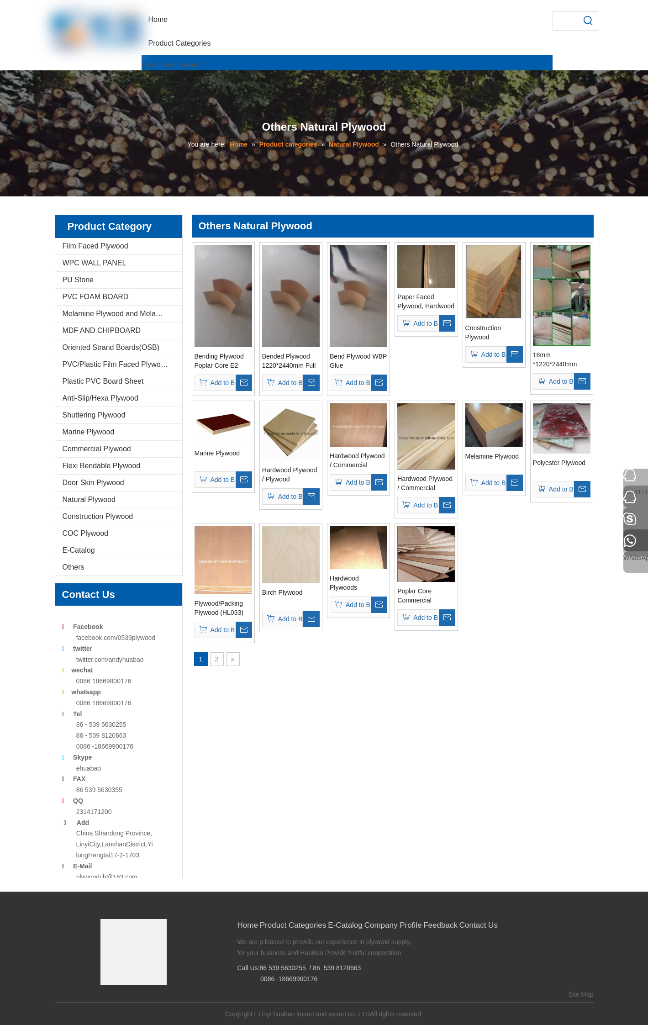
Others (73, 567)
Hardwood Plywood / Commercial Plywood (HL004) (357, 461)
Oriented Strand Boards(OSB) (111, 347)
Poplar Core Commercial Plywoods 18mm (420, 596)
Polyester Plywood (559, 462)
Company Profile (393, 925)
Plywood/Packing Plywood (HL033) (219, 608)
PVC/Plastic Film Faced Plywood (116, 364)
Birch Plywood (282, 592)
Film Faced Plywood (170, 65)
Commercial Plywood (97, 449)
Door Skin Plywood (93, 482)
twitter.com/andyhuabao (110, 659)
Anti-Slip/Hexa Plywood (100, 398)
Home (247, 925)
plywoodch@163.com (106, 877)
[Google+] (120, 1000)
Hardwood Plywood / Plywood (289, 474)
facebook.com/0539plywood (116, 637)
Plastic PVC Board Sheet (103, 381)
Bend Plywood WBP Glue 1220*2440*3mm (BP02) (358, 361)
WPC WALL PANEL (94, 263)
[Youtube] (148, 1000)
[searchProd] (566, 21)
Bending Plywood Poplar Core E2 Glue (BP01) (219, 361)
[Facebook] (106, 1000)
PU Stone (78, 280)
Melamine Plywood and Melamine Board (122, 313)
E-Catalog (79, 550)
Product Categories (293, 925)
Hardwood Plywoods (344, 583)
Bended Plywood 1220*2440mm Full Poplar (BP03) (289, 361)
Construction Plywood (98, 516)
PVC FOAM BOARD (96, 297)
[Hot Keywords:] (589, 21)
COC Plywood (85, 533)
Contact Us (478, 925)
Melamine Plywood (492, 456)
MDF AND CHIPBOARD (102, 330)
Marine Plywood (89, 432)
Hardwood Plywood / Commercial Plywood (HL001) (425, 483)
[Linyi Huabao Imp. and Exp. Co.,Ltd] (133, 952)
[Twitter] (134, 1000)
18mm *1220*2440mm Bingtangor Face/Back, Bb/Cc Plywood (558, 360)
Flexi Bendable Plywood (102, 466)
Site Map (580, 994)
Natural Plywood (89, 499)
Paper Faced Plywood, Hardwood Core (425, 302)
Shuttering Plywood (94, 415)
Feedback (440, 925)
